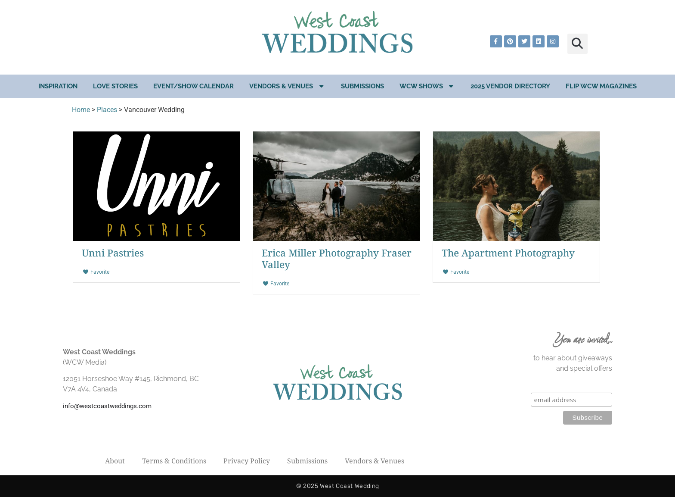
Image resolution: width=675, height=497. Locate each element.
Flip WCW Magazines (601, 86)
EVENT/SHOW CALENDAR (193, 86)
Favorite (96, 272)
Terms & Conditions (174, 461)
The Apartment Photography (508, 252)
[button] (577, 44)
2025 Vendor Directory (510, 86)
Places (107, 110)
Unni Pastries (113, 252)
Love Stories (115, 86)
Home (81, 110)
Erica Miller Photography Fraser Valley (337, 258)
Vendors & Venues (287, 86)
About (115, 461)
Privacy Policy (246, 461)
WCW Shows (427, 86)
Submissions (362, 86)
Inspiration (57, 86)
